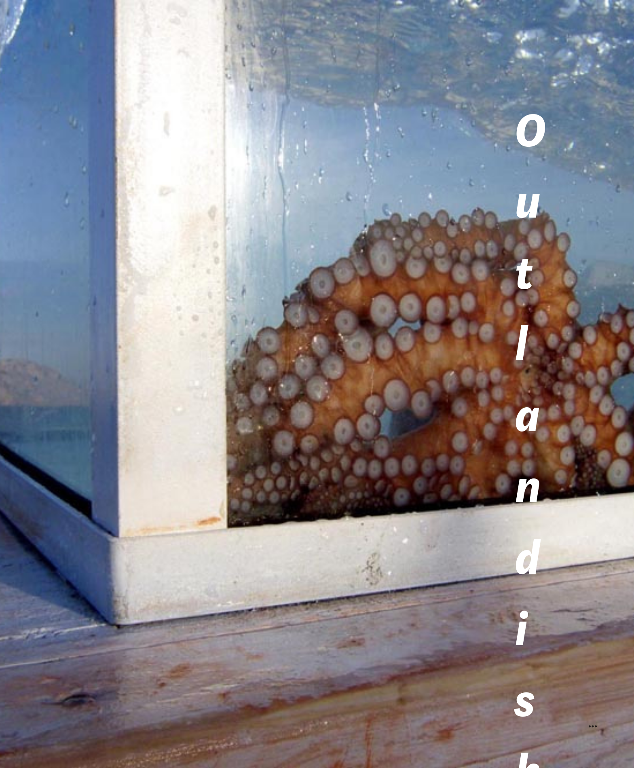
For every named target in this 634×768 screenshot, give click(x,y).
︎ (592, 726)
